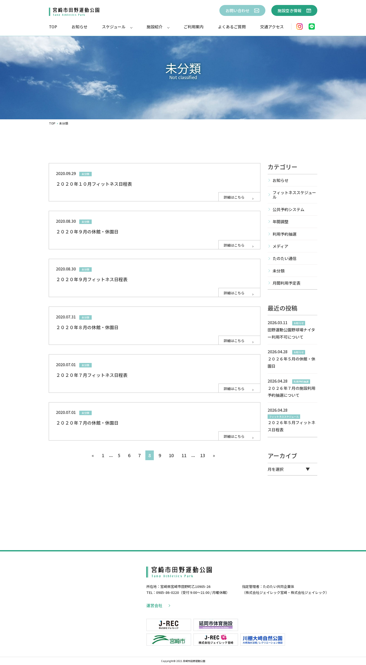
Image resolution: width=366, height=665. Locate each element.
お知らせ (79, 27)
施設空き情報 (294, 10)
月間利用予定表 (286, 283)
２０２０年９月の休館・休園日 (87, 231)
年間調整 (280, 221)
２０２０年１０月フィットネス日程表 (94, 183)
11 (183, 455)
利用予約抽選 (284, 234)
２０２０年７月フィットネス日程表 (91, 375)
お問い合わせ (242, 10)
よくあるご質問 (232, 27)
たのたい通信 (284, 258)
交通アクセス (272, 27)
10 (171, 455)
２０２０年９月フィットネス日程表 (91, 279)
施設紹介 (155, 27)
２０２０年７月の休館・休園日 (87, 422)
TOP (53, 27)
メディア (280, 246)
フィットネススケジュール (294, 194)
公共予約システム (288, 209)
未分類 (279, 271)
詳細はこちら (239, 197)
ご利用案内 (193, 27)
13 (202, 455)
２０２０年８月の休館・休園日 (87, 327)
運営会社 (158, 605)
